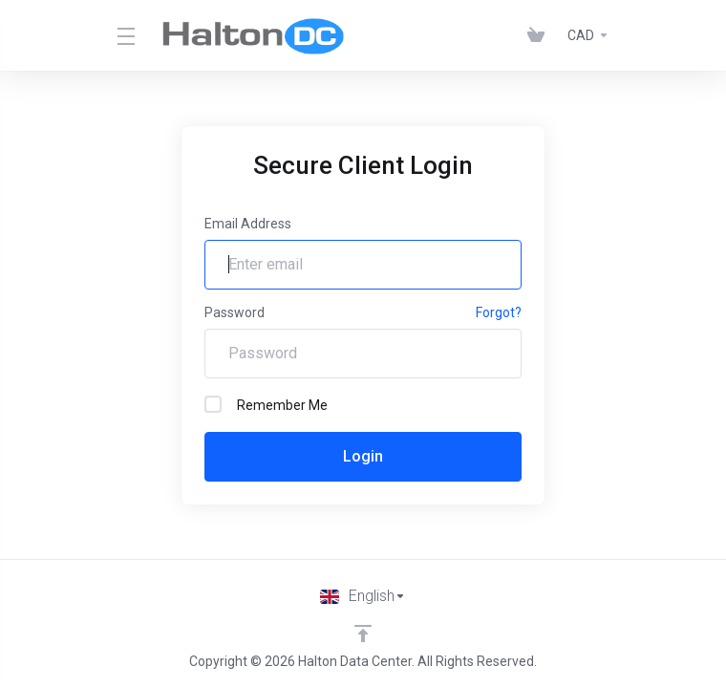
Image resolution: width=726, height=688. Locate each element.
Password (234, 312)
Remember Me (266, 404)
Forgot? (499, 312)
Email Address (247, 223)
